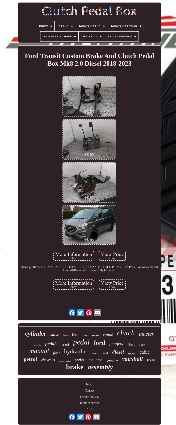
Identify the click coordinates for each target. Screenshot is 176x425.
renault (131, 353)
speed (65, 344)
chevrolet (48, 360)
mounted (95, 360)
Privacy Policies (89, 396)
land (105, 353)
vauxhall (132, 359)
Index (89, 384)
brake (75, 367)
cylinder (35, 333)
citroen (94, 353)
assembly (100, 367)
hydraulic (75, 351)
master (146, 334)
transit (95, 335)
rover (84, 335)
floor (56, 353)
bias (65, 335)
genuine (112, 360)
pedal (81, 342)
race (142, 344)
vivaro (131, 344)
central (108, 335)
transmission (65, 361)
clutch (126, 333)
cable (144, 352)
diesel (118, 352)
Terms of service (89, 402)
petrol (30, 359)
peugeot (116, 343)
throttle (37, 345)
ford (99, 342)
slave (54, 334)
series (79, 360)
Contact (89, 390)
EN (87, 409)
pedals (51, 343)
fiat (75, 335)
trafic (151, 360)
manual (39, 351)
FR (92, 409)
